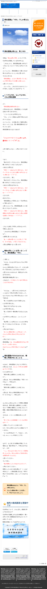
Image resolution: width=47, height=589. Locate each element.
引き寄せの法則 (23, 557)
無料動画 (13, 11)
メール (32, 11)
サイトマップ (43, 1)
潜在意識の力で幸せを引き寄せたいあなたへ (9, 16)
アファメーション (40, 57)
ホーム (33, 1)
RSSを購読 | (38, 1)
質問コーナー (37, 60)
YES (27, 556)
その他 (36, 62)
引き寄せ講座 (23, 11)
